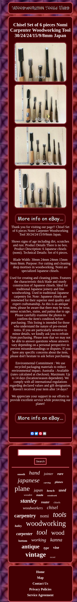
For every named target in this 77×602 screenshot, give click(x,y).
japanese (29, 480)
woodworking (46, 523)
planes (59, 482)
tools (59, 514)
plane (22, 488)
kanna (56, 539)
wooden (28, 494)
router (45, 502)
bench (51, 490)
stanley (28, 500)
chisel (52, 507)
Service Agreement (40, 595)
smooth (21, 474)
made (39, 495)
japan (38, 490)
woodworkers (33, 508)
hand (34, 473)
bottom (22, 540)
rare (60, 474)
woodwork (52, 495)
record (52, 557)
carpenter (24, 533)
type (46, 548)
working (38, 539)
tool (42, 532)
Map (40, 577)
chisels (57, 502)
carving (47, 482)
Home (40, 572)
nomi (44, 515)
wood (57, 532)
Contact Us (40, 583)
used (62, 490)
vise (56, 548)
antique (30, 546)
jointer (48, 474)
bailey (18, 526)
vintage (35, 554)
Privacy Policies (40, 589)
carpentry (25, 515)
